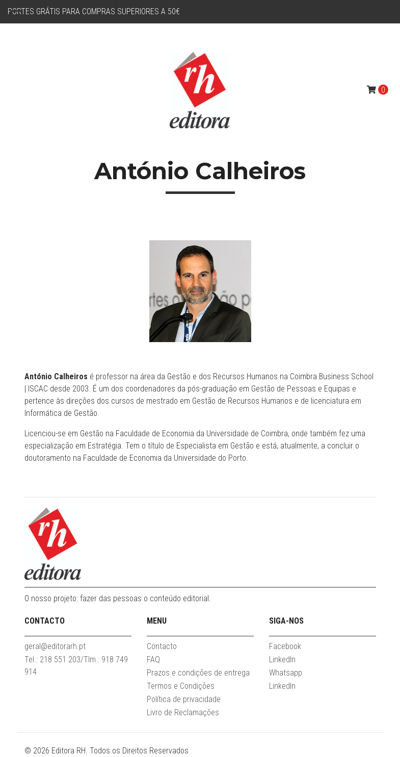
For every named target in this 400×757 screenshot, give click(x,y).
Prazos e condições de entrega (198, 673)
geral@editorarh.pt (55, 646)
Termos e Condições (181, 686)
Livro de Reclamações (183, 712)
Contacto (162, 646)
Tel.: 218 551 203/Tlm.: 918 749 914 (76, 666)
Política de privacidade (184, 699)
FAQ (153, 659)
